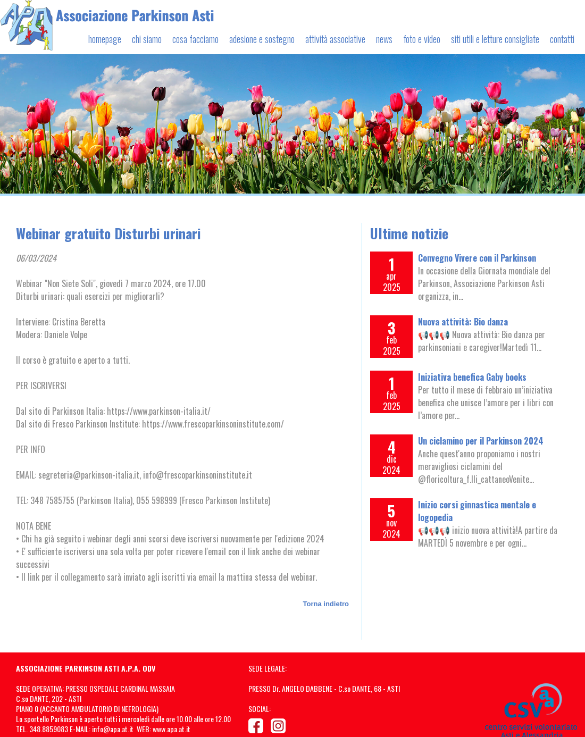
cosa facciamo (195, 39)
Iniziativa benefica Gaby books (472, 377)
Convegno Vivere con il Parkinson (477, 258)
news (384, 39)
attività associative (335, 39)
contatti (562, 39)
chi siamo (147, 39)
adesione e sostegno (262, 39)
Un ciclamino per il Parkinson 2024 (481, 440)
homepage (104, 39)
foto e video (421, 39)
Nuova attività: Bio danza (463, 321)
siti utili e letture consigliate (495, 39)
